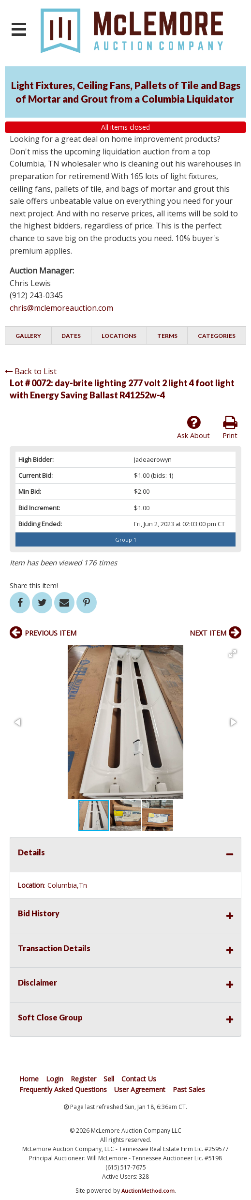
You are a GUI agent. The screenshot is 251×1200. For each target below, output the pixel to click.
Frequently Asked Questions (63, 1089)
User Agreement (139, 1089)
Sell (108, 1078)
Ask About (193, 427)
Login (54, 1078)
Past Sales (189, 1089)
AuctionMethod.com (148, 1190)
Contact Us (138, 1078)
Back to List (31, 371)
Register (83, 1078)
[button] (232, 653)
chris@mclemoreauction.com (61, 308)
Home (29, 1078)
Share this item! (34, 585)
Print (229, 427)
